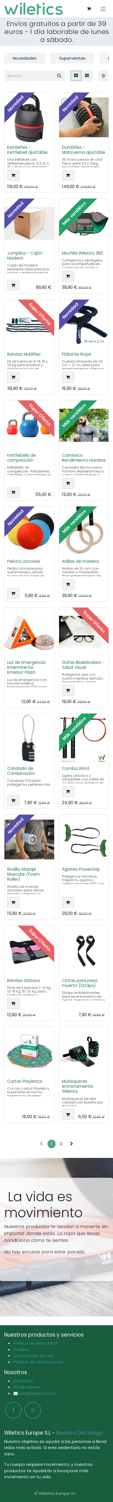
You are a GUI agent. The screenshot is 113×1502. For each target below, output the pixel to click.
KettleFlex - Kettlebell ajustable (27, 149)
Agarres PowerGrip (81, 869)
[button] (13, 175)
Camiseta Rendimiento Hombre (84, 457)
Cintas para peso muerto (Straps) (80, 983)
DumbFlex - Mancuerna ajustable (83, 149)
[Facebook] (13, 1410)
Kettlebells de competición (21, 457)
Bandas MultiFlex (24, 354)
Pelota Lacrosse (23, 561)
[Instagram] (33, 1410)
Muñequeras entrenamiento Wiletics (77, 1086)
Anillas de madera (80, 561)
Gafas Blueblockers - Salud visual (83, 664)
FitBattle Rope (76, 354)
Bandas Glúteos (23, 980)
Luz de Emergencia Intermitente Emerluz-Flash (26, 667)
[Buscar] (59, 75)
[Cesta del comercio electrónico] (88, 8)
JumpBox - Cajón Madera (25, 255)
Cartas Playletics (24, 1081)
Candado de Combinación (21, 770)
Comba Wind (75, 768)
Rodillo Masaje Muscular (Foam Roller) (23, 874)
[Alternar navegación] (103, 9)
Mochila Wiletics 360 (82, 253)
